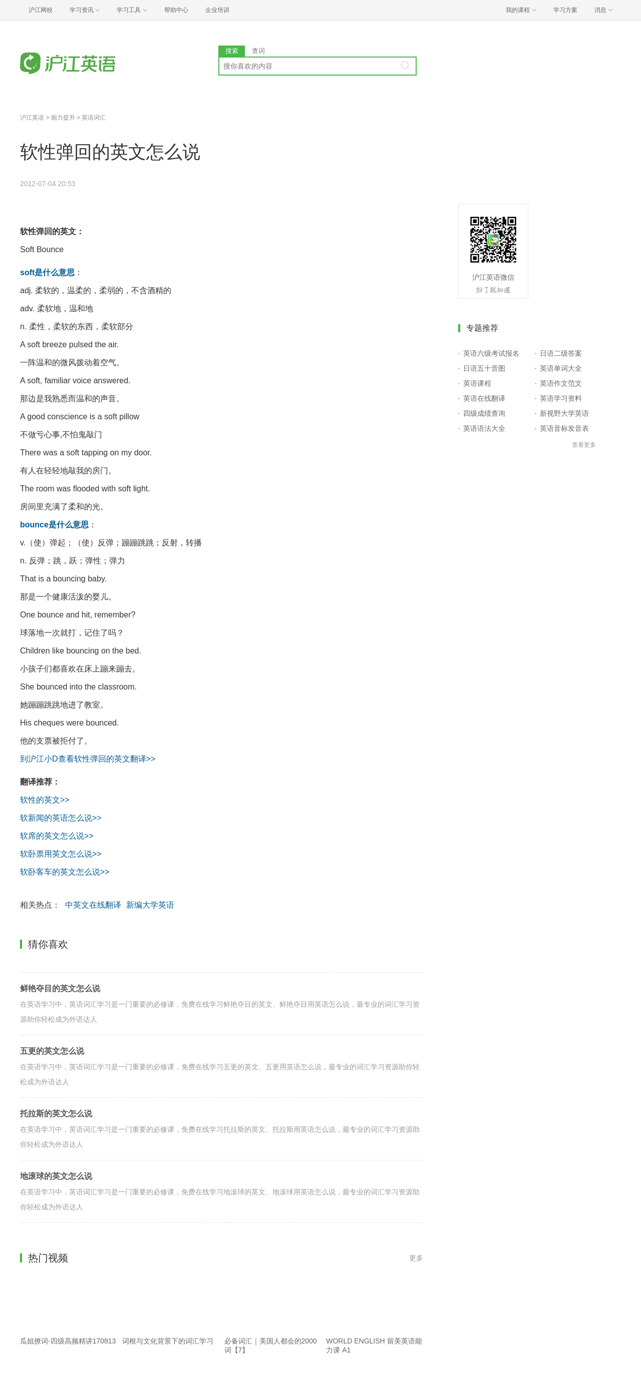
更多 (416, 1258)
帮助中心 (176, 10)
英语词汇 (94, 117)
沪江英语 (32, 117)
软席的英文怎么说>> (57, 836)
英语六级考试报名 (491, 353)
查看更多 (584, 444)
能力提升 (63, 117)
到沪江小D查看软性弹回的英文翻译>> (87, 759)
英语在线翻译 (484, 398)
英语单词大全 (561, 368)
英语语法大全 (484, 428)
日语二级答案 (561, 353)
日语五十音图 (484, 368)
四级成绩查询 (484, 413)
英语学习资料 (561, 398)
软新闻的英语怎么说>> (61, 818)
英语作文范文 (561, 383)
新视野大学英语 (564, 413)
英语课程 (477, 383)
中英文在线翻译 (93, 905)
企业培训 (217, 10)
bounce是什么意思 (54, 524)
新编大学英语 (150, 905)
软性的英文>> (45, 800)
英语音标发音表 (564, 428)
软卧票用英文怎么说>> (61, 854)
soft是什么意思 (47, 272)
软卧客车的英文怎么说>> (65, 872)
